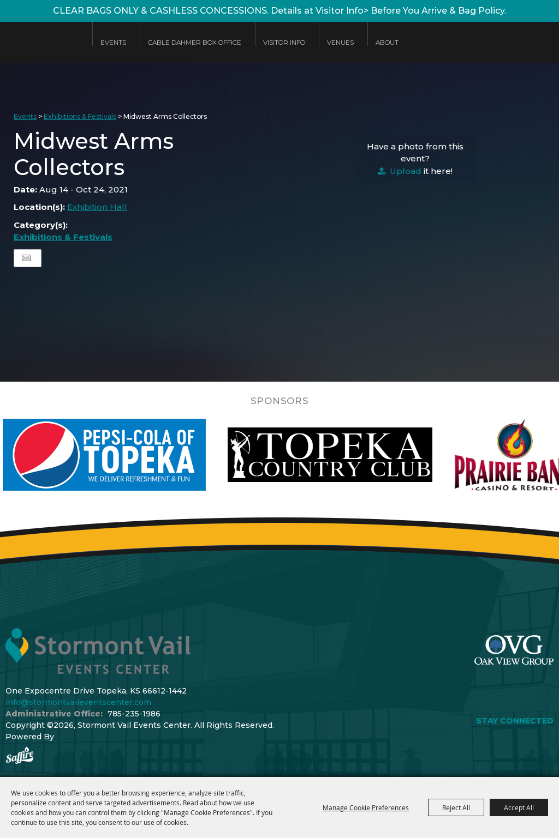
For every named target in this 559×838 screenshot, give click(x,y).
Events (113, 42)
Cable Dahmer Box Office (194, 42)
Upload (405, 171)
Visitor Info (284, 42)
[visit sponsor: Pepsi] (121, 455)
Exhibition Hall (97, 207)
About (387, 42)
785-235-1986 (134, 714)
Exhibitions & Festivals (80, 116)
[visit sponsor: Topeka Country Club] (347, 454)
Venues (340, 42)
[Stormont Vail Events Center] (40, 50)
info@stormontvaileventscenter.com (78, 702)
